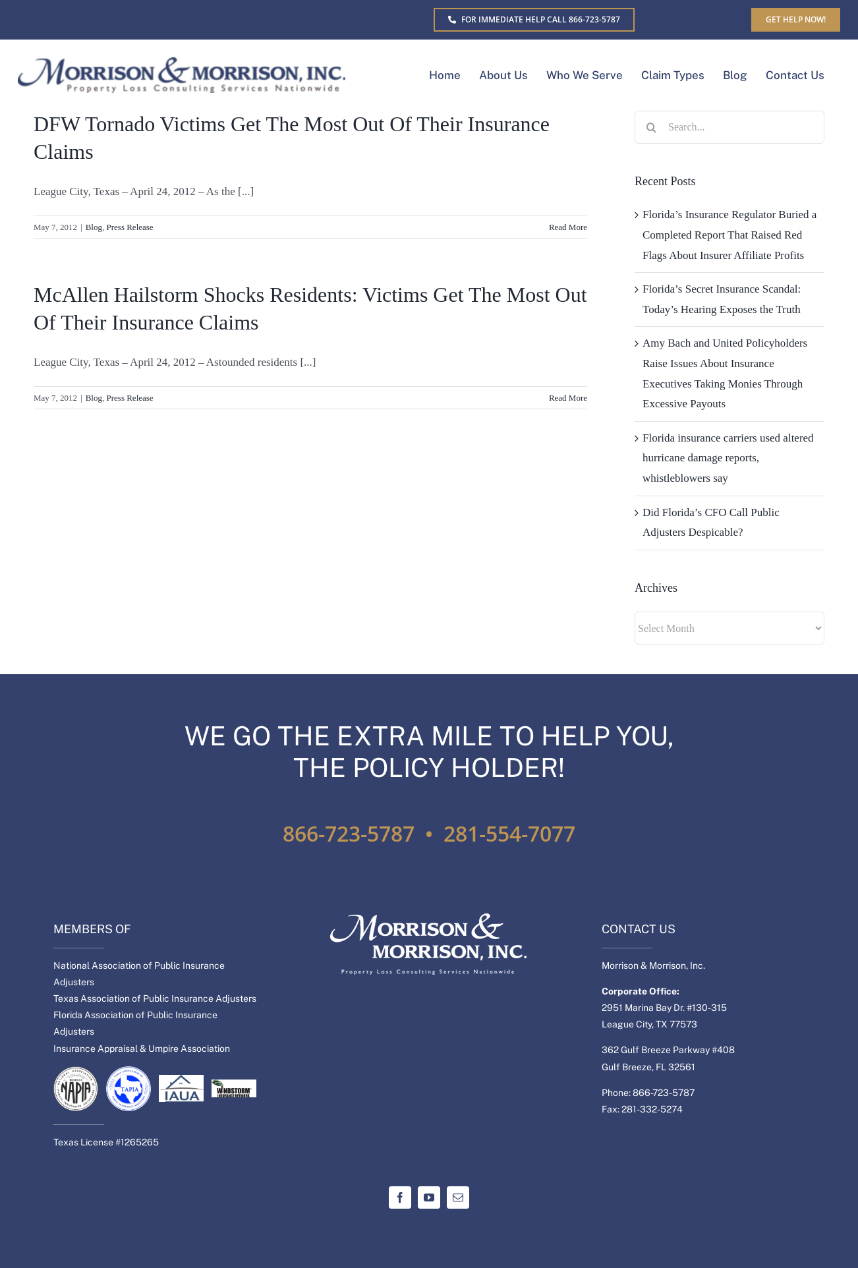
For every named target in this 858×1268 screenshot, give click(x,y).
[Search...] (729, 127)
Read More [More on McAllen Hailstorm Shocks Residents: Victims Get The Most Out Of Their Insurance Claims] (568, 398)
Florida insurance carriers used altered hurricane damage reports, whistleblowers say (728, 458)
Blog (94, 227)
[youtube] (429, 1197)
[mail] (458, 1197)
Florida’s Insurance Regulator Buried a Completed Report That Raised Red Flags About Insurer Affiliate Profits (729, 234)
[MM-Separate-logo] (181, 63)
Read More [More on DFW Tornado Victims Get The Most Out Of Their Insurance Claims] (568, 227)
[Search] (651, 127)
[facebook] (400, 1197)
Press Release (130, 227)
